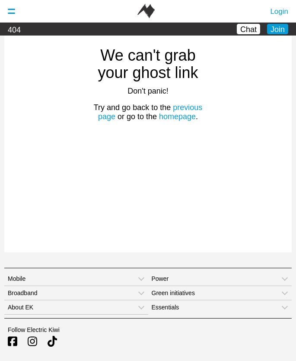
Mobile (16, 278)
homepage (177, 116)
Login (279, 11)
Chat (248, 29)
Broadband (23, 292)
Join (278, 29)
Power (160, 278)
